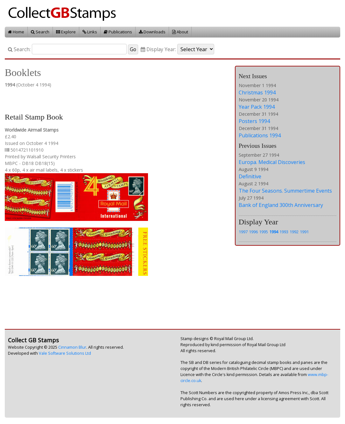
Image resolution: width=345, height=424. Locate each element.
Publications (118, 32)
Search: (19, 49)
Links (89, 32)
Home (16, 32)
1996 (253, 232)
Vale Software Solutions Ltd (65, 353)
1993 (283, 232)
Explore (66, 32)
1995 (263, 232)
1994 (273, 232)
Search (40, 32)
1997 (243, 232)
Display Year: (158, 49)
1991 (304, 232)
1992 (294, 232)
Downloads (152, 32)
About (180, 32)
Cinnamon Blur (72, 347)
